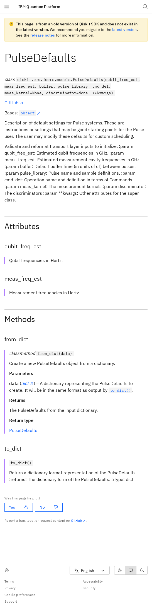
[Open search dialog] (145, 6)
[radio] (119, 570)
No (49, 507)
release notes (42, 35)
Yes (18, 507)
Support (10, 601)
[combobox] (89, 570)
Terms (9, 581)
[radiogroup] (131, 570)
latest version (124, 29)
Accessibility (93, 581)
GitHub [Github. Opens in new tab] (78, 520)
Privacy (10, 588)
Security (89, 588)
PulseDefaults (23, 430)
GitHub (13, 102)
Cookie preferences (20, 595)
